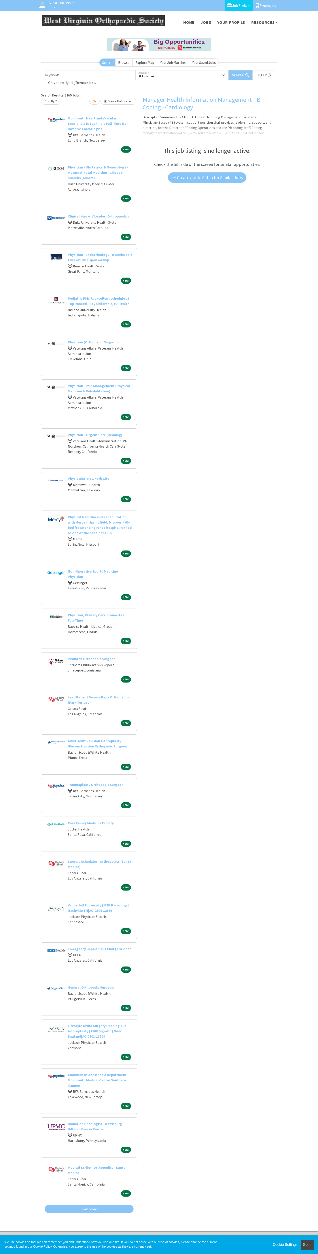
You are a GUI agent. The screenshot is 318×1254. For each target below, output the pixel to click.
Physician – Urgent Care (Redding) (95, 435)
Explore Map (144, 62)
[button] (264, 75)
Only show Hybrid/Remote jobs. (72, 82)
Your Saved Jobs (204, 62)
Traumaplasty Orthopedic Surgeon (95, 784)
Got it (307, 1244)
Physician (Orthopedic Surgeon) (93, 342)
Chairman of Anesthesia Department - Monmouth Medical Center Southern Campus (98, 1080)
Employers (266, 5)
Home (189, 22)
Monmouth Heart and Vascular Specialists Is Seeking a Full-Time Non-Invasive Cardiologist (99, 123)
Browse (123, 62)
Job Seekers (238, 5)
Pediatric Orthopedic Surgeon (91, 658)
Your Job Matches (173, 62)
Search (107, 62)
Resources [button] (262, 22)
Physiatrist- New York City (88, 478)
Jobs (206, 22)
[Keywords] (89, 75)
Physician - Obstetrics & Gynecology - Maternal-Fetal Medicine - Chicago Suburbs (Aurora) (98, 172)
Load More (89, 1209)
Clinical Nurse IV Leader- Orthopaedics (98, 216)
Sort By (50, 101)
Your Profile (231, 22)
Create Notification (118, 101)
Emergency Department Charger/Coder (99, 949)
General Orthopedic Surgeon (91, 987)
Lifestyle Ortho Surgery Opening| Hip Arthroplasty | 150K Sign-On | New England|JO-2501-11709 (97, 1030)
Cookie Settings (285, 1244)
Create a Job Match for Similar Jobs (207, 177)
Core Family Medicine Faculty (91, 823)
